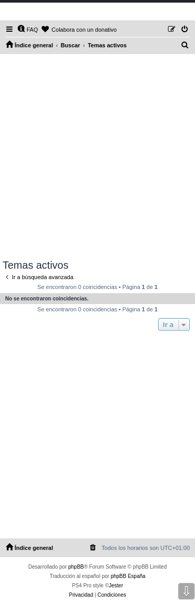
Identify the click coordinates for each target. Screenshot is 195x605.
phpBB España (128, 576)
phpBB (76, 567)
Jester (116, 585)
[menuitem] (27, 29)
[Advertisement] (97, 156)
